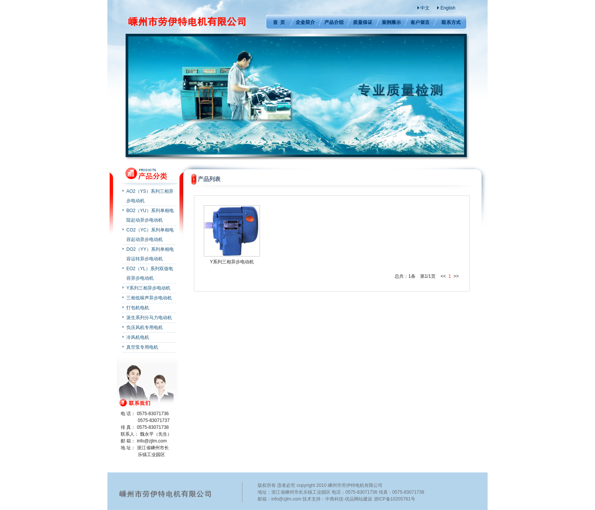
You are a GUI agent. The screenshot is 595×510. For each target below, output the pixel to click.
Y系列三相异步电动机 (148, 288)
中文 (425, 8)
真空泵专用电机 (142, 347)
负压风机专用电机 (144, 327)
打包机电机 (137, 307)
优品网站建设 (358, 499)
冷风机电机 (137, 337)
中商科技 (334, 499)
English (448, 8)
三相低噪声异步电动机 (149, 298)
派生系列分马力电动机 (149, 317)
